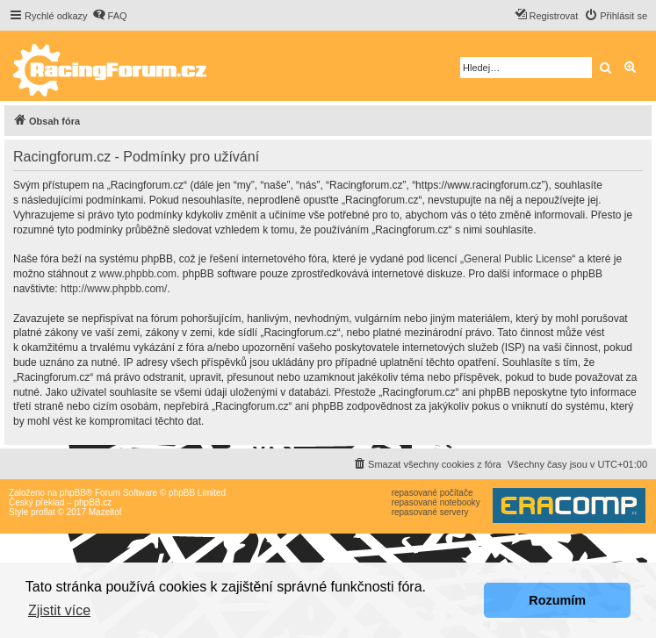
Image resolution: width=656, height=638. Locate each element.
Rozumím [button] (557, 600)
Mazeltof (105, 512)
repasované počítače (432, 493)
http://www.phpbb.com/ (114, 289)
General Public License (518, 259)
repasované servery (430, 512)
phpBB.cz (93, 502)
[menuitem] (109, 15)
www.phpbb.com (138, 274)
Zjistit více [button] (59, 610)
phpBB (73, 493)
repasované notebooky (436, 502)
